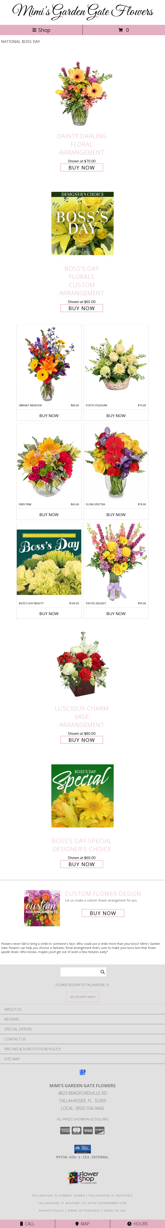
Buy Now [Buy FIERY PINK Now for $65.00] (49, 514)
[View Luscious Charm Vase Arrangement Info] (82, 663)
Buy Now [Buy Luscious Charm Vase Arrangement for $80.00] (82, 739)
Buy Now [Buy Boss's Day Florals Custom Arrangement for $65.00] (82, 308)
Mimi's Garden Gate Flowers (82, 12)
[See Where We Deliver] (82, 997)
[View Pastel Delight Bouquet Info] (116, 562)
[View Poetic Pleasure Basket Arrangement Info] (116, 364)
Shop (41, 29)
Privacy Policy (51, 1210)
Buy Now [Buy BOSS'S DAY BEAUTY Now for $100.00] (49, 613)
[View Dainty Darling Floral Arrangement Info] (82, 91)
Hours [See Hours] (137, 1224)
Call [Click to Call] (27, 1224)
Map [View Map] (82, 1224)
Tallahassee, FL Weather (59, 1203)
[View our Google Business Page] (82, 1074)
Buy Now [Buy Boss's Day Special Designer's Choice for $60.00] (82, 864)
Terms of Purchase (83, 1210)
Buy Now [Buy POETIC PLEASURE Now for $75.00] (116, 415)
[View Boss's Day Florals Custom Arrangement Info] (82, 223)
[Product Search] (83, 972)
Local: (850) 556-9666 (82, 1108)
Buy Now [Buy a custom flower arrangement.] (103, 913)
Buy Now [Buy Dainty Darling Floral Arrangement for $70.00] (82, 167)
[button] (82, 1149)
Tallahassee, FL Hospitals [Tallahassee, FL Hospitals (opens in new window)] (111, 1195)
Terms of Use (115, 1210)
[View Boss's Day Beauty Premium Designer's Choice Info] (49, 562)
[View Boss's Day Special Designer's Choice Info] (82, 796)
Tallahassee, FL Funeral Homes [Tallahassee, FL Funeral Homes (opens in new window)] (58, 1195)
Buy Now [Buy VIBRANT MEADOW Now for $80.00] (49, 415)
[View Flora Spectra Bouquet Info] (116, 463)
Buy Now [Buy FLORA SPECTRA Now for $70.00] (116, 514)
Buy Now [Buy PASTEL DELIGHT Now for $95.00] (116, 613)
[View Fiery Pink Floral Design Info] (49, 463)
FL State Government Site (105, 1203)
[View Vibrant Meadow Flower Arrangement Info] (49, 364)
